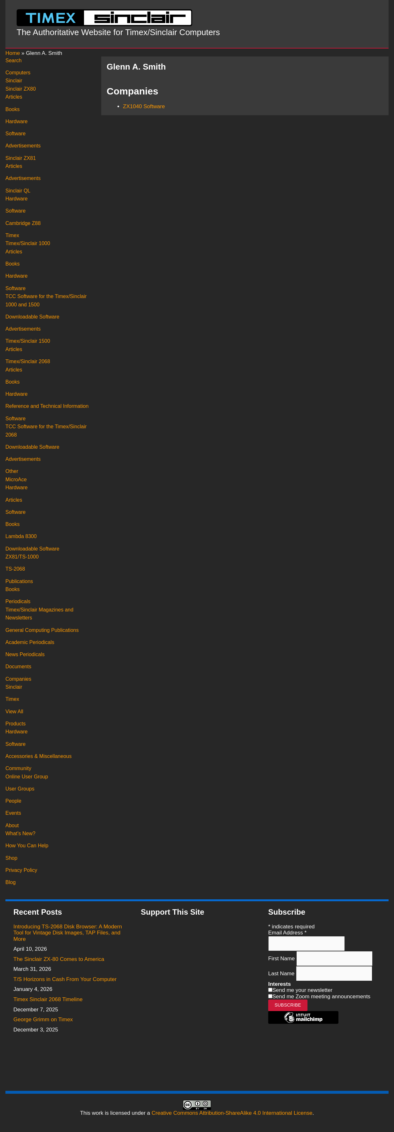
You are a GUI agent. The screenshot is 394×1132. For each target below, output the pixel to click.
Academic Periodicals (29, 642)
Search (13, 60)
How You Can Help (26, 845)
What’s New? (20, 833)
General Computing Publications (42, 630)
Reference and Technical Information (46, 406)
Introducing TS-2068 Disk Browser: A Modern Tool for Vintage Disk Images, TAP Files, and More (67, 933)
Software (15, 133)
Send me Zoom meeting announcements (321, 996)
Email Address (287, 933)
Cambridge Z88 (23, 223)
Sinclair (13, 80)
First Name (282, 958)
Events (13, 813)
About (12, 825)
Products (15, 723)
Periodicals (17, 601)
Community (18, 768)
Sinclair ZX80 (20, 89)
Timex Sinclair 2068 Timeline (48, 999)
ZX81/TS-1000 (22, 556)
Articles (13, 97)
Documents (18, 666)
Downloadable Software (32, 316)
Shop (11, 858)
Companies (18, 679)
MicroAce (16, 479)
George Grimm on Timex (43, 1019)
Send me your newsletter (302, 990)
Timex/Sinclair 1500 (27, 341)
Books (12, 109)
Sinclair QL (17, 190)
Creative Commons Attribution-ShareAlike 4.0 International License (232, 1113)
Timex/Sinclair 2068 (27, 361)
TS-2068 (15, 569)
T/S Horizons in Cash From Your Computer (65, 979)
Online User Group (26, 776)
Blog (10, 882)
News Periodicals (25, 654)
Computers (17, 72)
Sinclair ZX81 (20, 158)
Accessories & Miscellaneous (38, 756)
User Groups (19, 788)
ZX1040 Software (144, 106)
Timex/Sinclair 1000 (27, 243)
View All (14, 711)
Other (11, 471)
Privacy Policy (21, 870)
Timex (12, 235)
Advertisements (23, 145)
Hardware (16, 121)
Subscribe (288, 1005)
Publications (19, 581)
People (13, 801)
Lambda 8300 (21, 536)
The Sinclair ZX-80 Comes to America (58, 959)
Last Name (282, 974)
